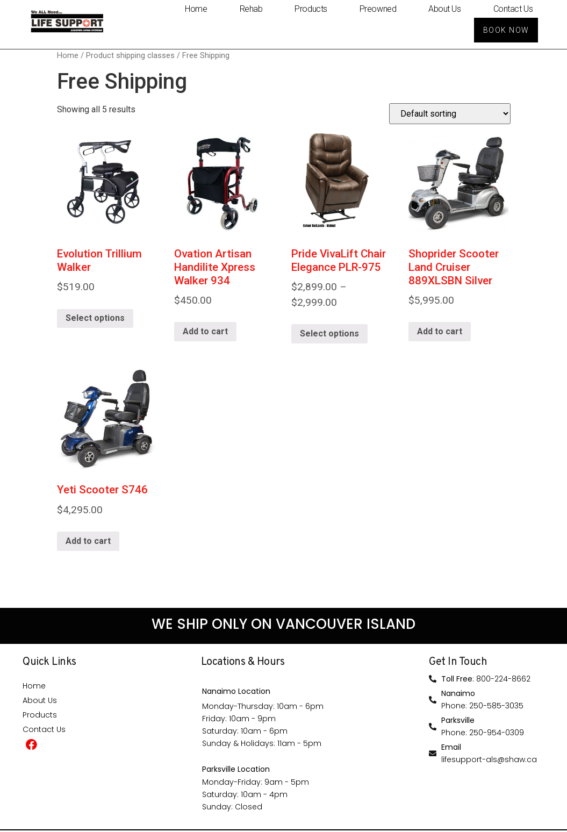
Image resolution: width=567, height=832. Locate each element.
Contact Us (513, 8)
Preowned (378, 8)
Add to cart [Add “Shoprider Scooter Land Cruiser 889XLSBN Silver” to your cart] (439, 333)
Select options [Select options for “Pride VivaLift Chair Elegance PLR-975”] (329, 334)
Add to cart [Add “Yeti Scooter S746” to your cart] (88, 542)
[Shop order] (450, 115)
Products (311, 8)
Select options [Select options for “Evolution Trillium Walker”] (95, 319)
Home (196, 8)
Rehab (251, 8)
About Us (444, 8)
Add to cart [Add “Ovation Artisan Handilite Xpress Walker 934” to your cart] (205, 333)
